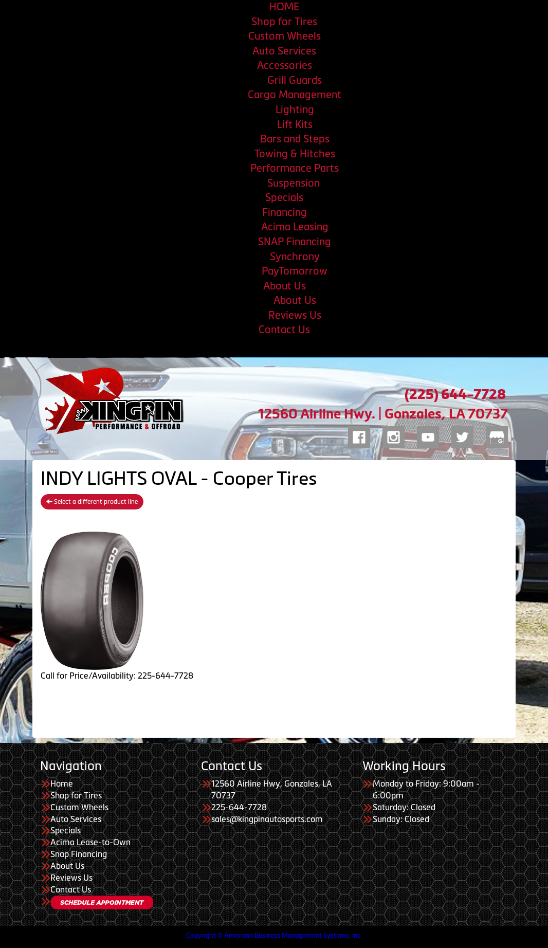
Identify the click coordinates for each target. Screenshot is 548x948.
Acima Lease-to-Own (90, 842)
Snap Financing (78, 854)
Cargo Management (294, 94)
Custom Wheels (284, 36)
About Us (284, 285)
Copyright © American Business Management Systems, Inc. (274, 935)
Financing (284, 212)
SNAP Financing (294, 241)
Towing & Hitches (294, 153)
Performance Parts (294, 168)
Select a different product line (92, 501)
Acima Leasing (294, 226)
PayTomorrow (294, 271)
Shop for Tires (284, 21)
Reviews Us (294, 315)
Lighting (295, 109)
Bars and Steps (295, 138)
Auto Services (284, 51)
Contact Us (284, 329)
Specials (284, 197)
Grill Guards (294, 80)
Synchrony (295, 256)
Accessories (284, 65)
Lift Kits (295, 124)
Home (61, 783)
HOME (284, 6)
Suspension (294, 183)
